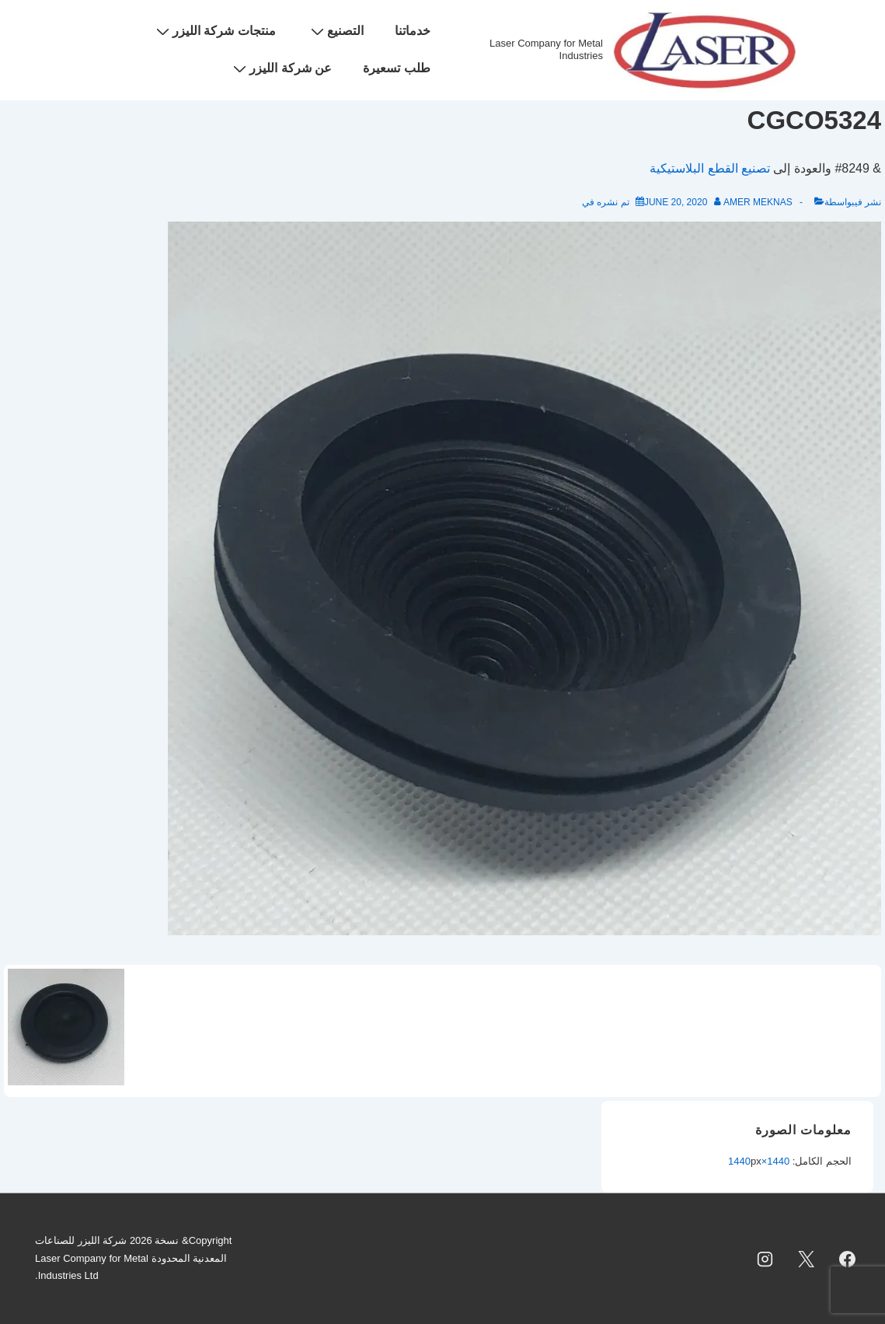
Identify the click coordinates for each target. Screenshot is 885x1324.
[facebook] (847, 1258)
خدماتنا (412, 30)
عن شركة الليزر (280, 68)
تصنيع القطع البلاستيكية (710, 168)
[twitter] (806, 1258)
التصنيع (335, 31)
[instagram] (765, 1258)
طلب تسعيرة (396, 68)
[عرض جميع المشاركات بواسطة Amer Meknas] (752, 202)
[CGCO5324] (675, 202)
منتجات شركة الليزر (214, 31)
